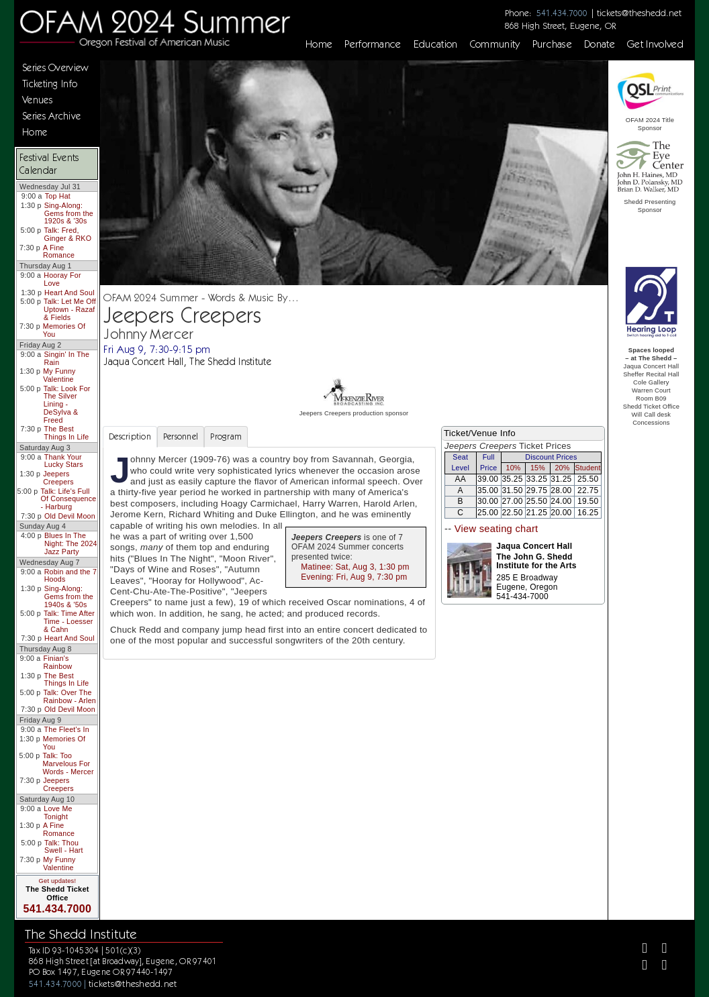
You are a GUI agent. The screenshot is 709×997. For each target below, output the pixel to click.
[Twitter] (659, 949)
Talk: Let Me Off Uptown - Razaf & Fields (70, 309)
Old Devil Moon (69, 516)
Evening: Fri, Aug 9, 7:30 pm (354, 577)
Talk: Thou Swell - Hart (63, 847)
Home (318, 44)
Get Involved (655, 44)
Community (495, 44)
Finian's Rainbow (57, 662)
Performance (372, 44)
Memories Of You (64, 330)
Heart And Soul (69, 292)
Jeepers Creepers (58, 478)
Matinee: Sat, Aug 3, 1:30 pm (355, 567)
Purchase (552, 44)
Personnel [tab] (180, 436)
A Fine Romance (59, 252)
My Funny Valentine (59, 375)
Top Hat (57, 196)
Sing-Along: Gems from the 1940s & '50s (68, 596)
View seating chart (496, 528)
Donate (599, 44)
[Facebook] (638, 949)
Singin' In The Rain (67, 358)
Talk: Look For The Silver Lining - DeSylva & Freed (67, 404)
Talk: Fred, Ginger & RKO (68, 234)
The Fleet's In (66, 729)
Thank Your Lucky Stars (63, 461)
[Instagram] (638, 966)
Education (436, 44)
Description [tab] (130, 436)
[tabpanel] (269, 553)
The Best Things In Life (66, 433)
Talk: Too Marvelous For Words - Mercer (67, 763)
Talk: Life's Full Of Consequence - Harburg (68, 499)
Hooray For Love (62, 279)
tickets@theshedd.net (639, 12)
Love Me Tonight (58, 812)
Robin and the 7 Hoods (70, 576)
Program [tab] (226, 436)
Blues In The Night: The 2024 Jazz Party (70, 543)
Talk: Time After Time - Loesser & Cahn (69, 621)
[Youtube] (659, 966)
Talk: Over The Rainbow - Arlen (69, 696)
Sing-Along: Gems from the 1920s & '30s (68, 213)
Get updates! (58, 881)
